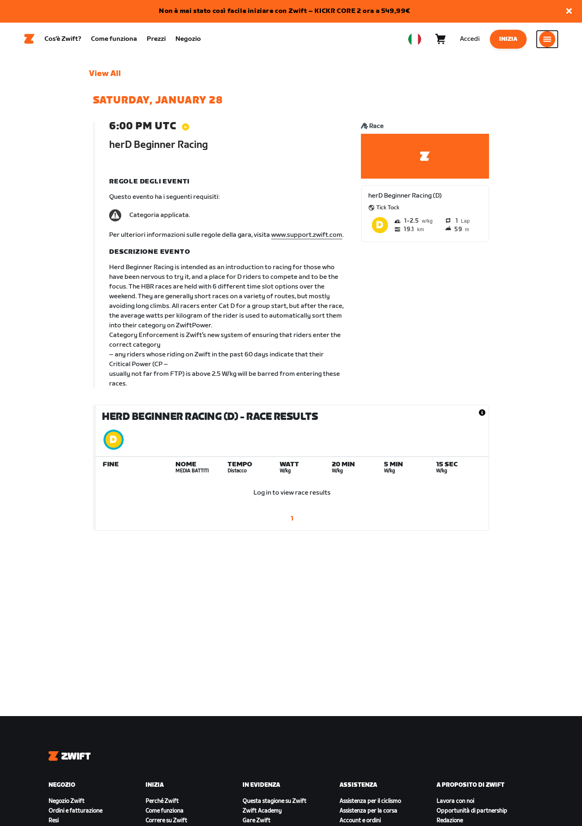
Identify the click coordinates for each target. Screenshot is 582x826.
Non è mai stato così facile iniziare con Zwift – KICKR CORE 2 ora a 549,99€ (284, 11)
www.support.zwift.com (306, 238)
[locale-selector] (414, 40)
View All (105, 77)
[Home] (29, 41)
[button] (569, 11)
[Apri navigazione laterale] (547, 40)
